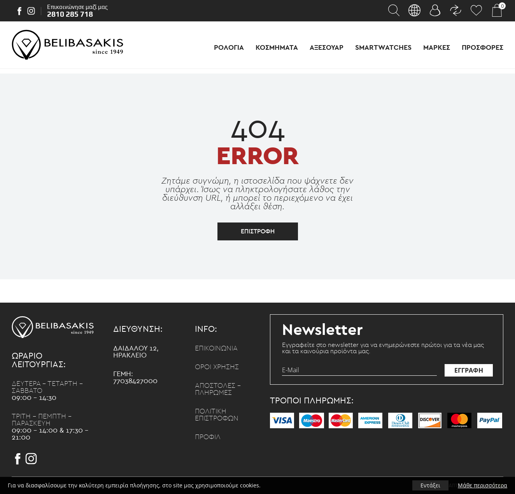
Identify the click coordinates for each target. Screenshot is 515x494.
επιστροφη (258, 231)
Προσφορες (482, 47)
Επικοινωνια (216, 348)
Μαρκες (436, 47)
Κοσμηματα (277, 47)
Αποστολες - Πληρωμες (218, 389)
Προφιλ (208, 437)
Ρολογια (229, 47)
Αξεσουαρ (326, 47)
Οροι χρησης (217, 367)
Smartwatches (383, 47)
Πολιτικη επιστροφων (216, 415)
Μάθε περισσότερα (482, 485)
